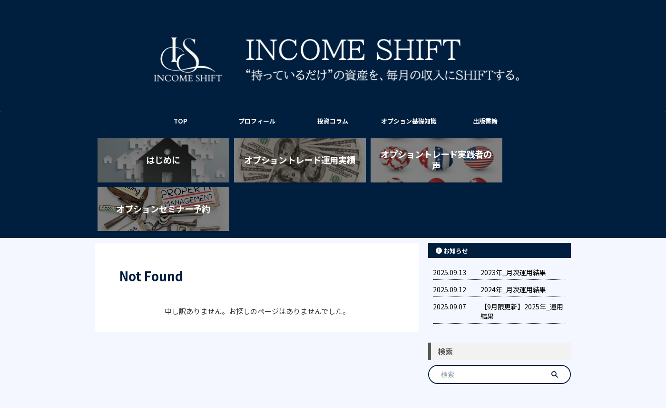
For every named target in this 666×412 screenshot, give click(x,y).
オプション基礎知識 (409, 120)
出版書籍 (485, 120)
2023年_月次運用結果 (513, 227)
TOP (180, 120)
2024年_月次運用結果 (513, 244)
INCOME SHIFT (333, 381)
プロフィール (256, 120)
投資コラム (332, 120)
